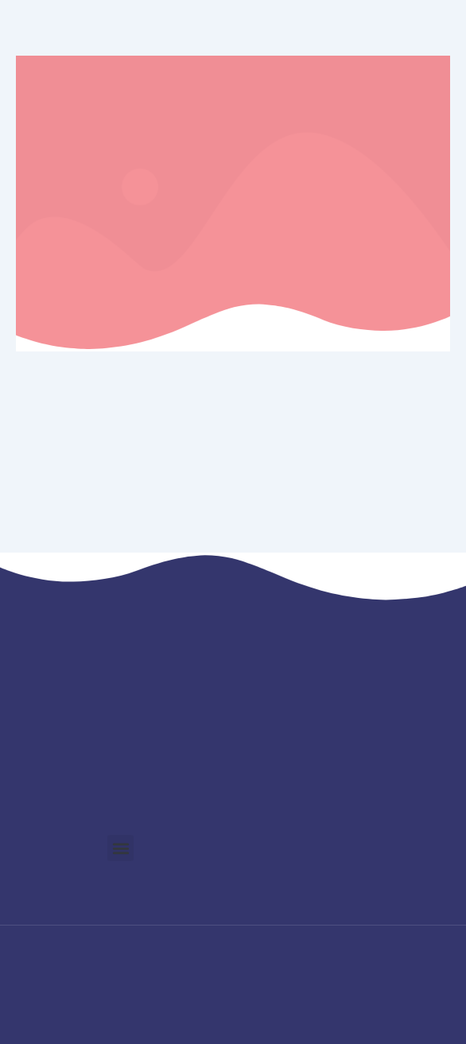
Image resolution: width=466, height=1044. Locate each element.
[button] (120, 848)
